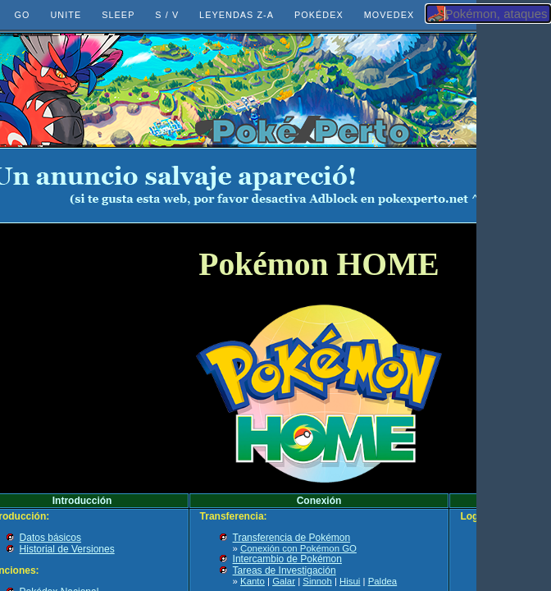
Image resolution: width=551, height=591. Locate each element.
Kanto (252, 581)
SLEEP (118, 15)
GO (22, 15)
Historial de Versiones (67, 549)
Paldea (382, 581)
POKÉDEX (319, 15)
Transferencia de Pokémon (292, 537)
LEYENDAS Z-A (236, 15)
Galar (283, 581)
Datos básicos (50, 537)
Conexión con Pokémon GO (298, 548)
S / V (167, 15)
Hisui (349, 581)
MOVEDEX (389, 15)
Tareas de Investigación (284, 570)
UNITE (65, 15)
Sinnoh (317, 581)
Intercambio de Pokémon (287, 559)
